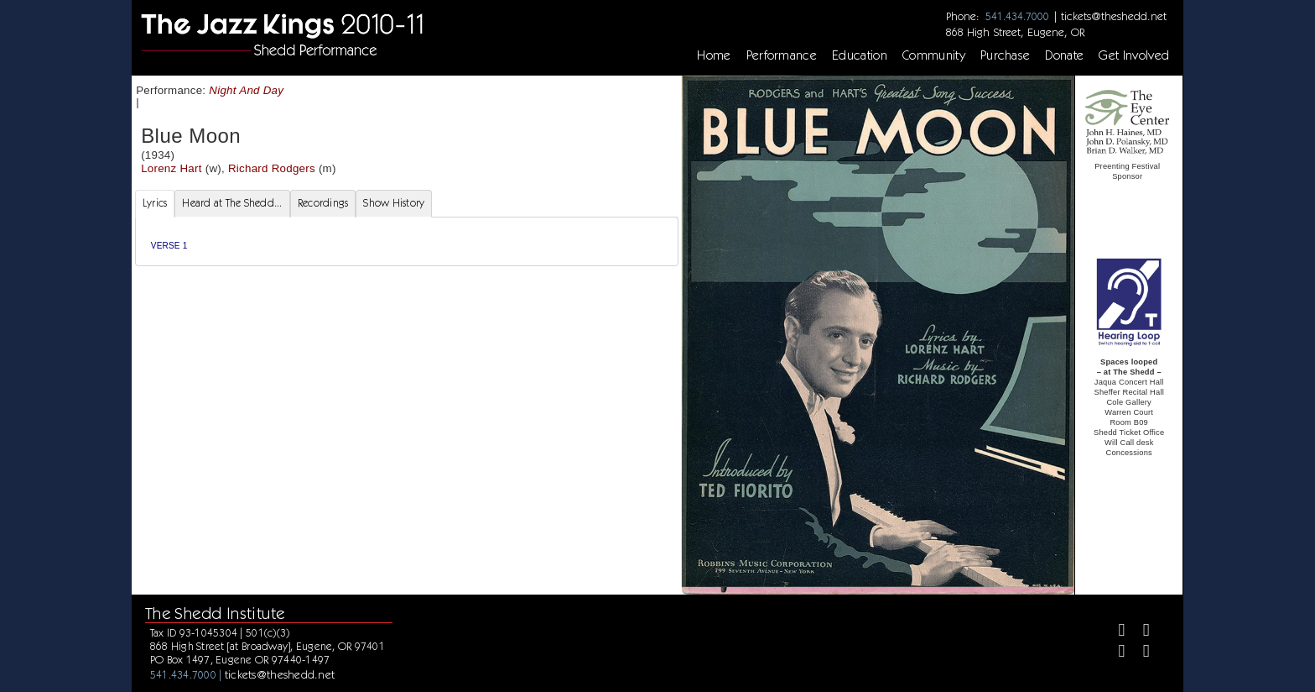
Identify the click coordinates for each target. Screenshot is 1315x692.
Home (713, 55)
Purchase (1005, 55)
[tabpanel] (407, 241)
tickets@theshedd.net (1114, 16)
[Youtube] (1139, 652)
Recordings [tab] (323, 203)
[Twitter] (1139, 631)
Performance (782, 55)
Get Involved (1134, 55)
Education (859, 55)
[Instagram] (1114, 652)
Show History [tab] (393, 203)
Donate (1064, 55)
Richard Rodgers (271, 168)
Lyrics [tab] (155, 203)
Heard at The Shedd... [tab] (232, 203)
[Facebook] (1114, 631)
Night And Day (246, 90)
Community (933, 55)
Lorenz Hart (171, 168)
